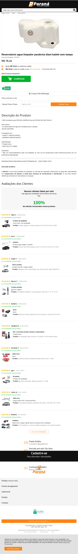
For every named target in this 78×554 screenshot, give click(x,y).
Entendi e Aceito (13, 549)
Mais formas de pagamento (11, 73)
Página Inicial (6, 13)
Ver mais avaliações (39, 432)
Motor (14, 13)
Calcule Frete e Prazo (9, 104)
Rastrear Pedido (13, 481)
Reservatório (21, 13)
